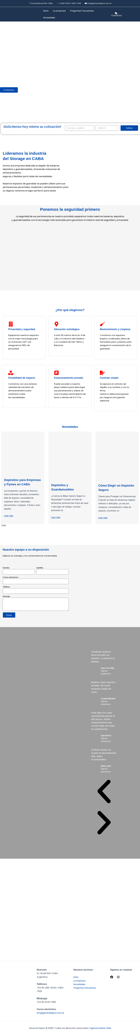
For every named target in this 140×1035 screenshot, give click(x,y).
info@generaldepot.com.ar (51, 1012)
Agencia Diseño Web (101, 1028)
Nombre (6, 570)
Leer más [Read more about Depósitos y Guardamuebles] (55, 517)
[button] (104, 793)
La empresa (59, 10)
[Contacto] (116, 14)
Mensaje (6, 598)
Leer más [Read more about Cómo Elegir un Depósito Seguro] (102, 518)
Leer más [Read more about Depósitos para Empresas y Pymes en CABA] (8, 520)
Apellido (39, 570)
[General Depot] (104, 587)
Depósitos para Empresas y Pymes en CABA (21, 484)
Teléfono (6, 589)
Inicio (46, 10)
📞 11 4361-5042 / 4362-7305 (68, 3)
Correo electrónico (10, 579)
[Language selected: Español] (132, 14)
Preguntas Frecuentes (82, 10)
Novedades (49, 17)
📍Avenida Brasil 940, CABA (41, 3)
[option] (132, 16)
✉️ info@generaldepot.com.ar (98, 3)
